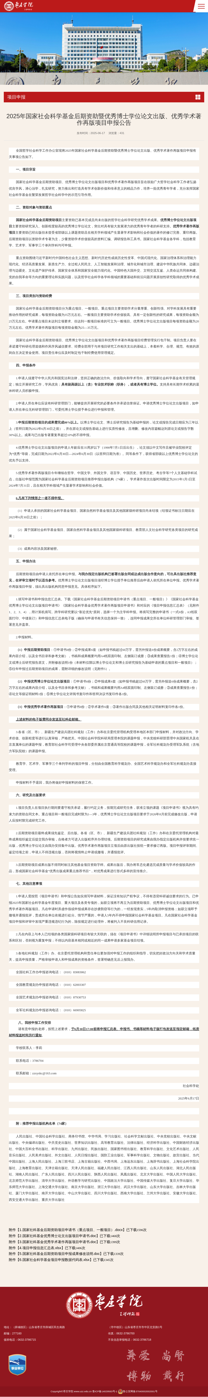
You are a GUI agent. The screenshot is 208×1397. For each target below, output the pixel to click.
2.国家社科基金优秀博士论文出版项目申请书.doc (57, 1236)
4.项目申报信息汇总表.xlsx (40, 1248)
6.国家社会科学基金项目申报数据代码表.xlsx (54, 1260)
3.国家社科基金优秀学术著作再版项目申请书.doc (57, 1242)
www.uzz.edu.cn (83, 1391)
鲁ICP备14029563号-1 (104, 1391)
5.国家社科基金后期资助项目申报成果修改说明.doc (59, 1254)
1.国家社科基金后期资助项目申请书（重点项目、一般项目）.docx (71, 1230)
